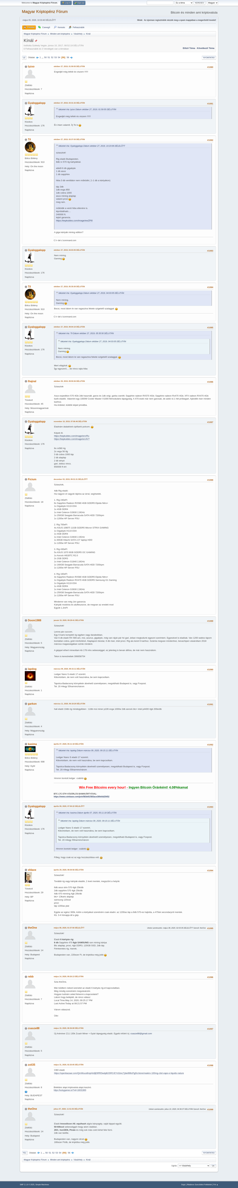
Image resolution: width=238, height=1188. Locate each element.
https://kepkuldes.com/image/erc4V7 (72, 439)
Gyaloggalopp (36, 103)
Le (24, 58)
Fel (24, 1153)
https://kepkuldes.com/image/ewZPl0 (74, 220)
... (43, 57)
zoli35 (31, 1064)
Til (29, 139)
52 (52, 57)
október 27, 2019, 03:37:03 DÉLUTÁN (69, 139)
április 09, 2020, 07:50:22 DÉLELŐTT (69, 806)
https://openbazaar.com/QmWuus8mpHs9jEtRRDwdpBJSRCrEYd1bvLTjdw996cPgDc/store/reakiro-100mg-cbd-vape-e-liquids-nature (119, 1073)
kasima (32, 744)
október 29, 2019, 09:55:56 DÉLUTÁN (69, 381)
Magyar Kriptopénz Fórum (45, 11)
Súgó (183, 1185)
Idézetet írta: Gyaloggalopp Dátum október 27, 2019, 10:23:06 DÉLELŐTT (92, 146)
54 (59, 57)
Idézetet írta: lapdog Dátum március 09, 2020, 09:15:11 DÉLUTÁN (88, 750)
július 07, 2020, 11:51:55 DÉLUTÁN (68, 1109)
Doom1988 (34, 620)
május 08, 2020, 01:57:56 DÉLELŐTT (69, 928)
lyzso (31, 66)
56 (68, 57)
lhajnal (32, 381)
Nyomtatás (209, 58)
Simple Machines (42, 1185)
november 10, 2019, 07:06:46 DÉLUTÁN (70, 421)
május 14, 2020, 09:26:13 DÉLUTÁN (68, 976)
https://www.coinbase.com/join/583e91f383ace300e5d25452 (81, 796)
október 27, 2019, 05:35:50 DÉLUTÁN (69, 287)
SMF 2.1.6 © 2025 (27, 1185)
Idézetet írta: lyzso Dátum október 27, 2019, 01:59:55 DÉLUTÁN (87, 109)
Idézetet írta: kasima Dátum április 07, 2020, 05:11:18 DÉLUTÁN (88, 813)
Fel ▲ (215, 1185)
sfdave (32, 869)
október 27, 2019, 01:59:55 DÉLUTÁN (69, 66)
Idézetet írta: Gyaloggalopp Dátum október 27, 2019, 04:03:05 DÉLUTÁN (91, 293)
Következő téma (205, 48)
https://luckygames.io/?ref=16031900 (70, 1090)
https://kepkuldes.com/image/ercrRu (71, 436)
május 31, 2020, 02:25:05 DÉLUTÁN (68, 1065)
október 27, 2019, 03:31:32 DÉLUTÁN (69, 103)
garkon (32, 703)
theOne (32, 927)
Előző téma (189, 48)
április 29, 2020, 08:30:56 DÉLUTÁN (68, 870)
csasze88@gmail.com (141, 1033)
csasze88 (33, 1028)
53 (55, 57)
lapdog (32, 668)
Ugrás (174, 1166)
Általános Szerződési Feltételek (199, 1185)
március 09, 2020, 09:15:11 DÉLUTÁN (69, 669)
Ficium (32, 479)
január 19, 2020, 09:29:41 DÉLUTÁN (69, 620)
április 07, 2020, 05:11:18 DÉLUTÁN (68, 744)
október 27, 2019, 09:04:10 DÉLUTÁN (69, 327)
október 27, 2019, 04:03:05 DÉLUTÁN (69, 250)
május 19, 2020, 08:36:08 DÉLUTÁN (68, 1028)
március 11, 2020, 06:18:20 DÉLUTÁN (69, 704)
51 (49, 57)
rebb (31, 976)
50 (45, 57)
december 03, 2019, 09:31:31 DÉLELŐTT (71, 479)
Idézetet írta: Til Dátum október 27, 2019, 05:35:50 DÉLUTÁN (86, 333)
